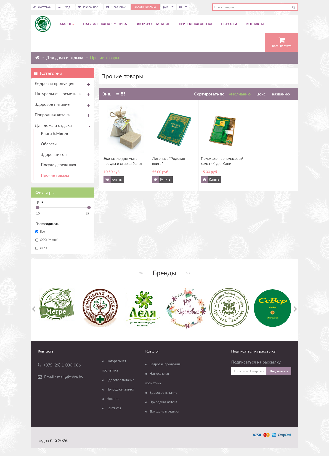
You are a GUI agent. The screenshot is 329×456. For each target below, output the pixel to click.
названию (281, 93)
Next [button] (295, 309)
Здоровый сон (54, 154)
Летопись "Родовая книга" (168, 161)
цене (262, 93)
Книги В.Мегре (54, 133)
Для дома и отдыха (53, 125)
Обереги (49, 143)
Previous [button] (33, 309)
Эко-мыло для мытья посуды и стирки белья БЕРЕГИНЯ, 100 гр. (122, 161)
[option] (57, 304)
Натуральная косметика (58, 93)
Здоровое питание (52, 104)
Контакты (114, 408)
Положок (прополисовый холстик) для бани (222, 161)
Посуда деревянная (58, 164)
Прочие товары (55, 175)
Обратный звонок (145, 7)
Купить (116, 179)
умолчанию (240, 93)
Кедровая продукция (54, 83)
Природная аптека (52, 114)
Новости (113, 399)
